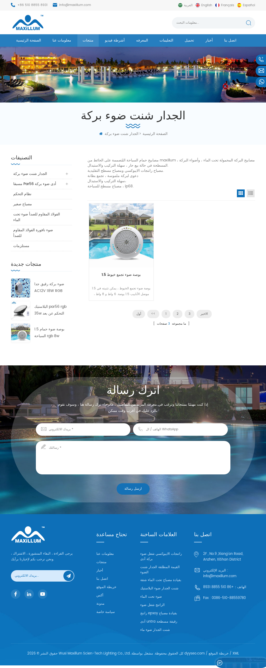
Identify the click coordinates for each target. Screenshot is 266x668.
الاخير (204, 303)
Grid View (241, 193)
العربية (188, 5)
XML (235, 656)
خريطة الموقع (106, 587)
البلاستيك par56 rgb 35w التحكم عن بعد (50, 310)
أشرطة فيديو (115, 40)
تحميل (189, 40)
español (249, 5)
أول (138, 303)
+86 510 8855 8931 (32, 5)
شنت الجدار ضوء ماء (155, 632)
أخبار (209, 40)
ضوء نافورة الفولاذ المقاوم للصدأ (33, 233)
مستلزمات (22, 246)
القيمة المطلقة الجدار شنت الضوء (160, 572)
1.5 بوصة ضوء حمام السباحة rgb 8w (49, 332)
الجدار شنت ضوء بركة (121, 134)
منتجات (88, 40)
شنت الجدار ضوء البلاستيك (159, 591)
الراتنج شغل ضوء (152, 607)
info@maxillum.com (75, 5)
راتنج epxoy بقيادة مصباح (158, 616)
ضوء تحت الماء (151, 599)
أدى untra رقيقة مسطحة (158, 624)
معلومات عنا (61, 40)
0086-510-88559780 (229, 598)
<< (153, 303)
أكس (99, 595)
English (206, 5)
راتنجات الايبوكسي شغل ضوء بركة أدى (161, 559)
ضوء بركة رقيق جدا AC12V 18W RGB (49, 287)
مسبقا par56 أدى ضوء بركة (35, 184)
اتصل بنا (230, 40)
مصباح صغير (23, 204)
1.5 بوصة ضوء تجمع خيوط (115, 261)
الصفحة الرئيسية (28, 40)
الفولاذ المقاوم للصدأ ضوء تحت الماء (37, 217)
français (227, 5)
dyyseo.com (194, 656)
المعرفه (142, 40)
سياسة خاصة (105, 612)
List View (251, 193)
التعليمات (166, 40)
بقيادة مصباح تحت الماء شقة (160, 582)
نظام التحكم (23, 194)
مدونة (100, 603)
